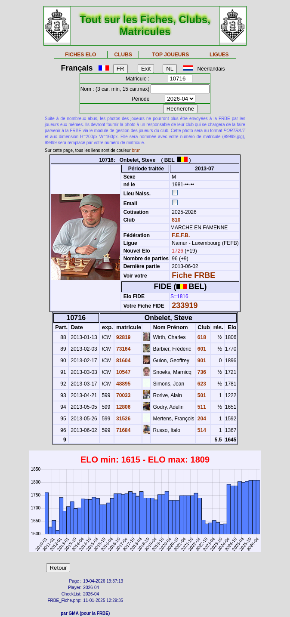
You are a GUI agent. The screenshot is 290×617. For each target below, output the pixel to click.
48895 (123, 384)
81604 (123, 361)
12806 (123, 407)
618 (201, 337)
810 (175, 220)
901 (201, 361)
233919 (184, 305)
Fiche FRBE (193, 275)
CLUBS (123, 55)
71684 (123, 430)
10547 (123, 372)
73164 (123, 349)
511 (201, 407)
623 (201, 384)
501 (201, 395)
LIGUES (219, 55)
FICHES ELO (80, 55)
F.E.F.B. (181, 235)
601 (201, 349)
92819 (123, 337)
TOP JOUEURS (170, 55)
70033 (123, 395)
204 (201, 419)
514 (201, 430)
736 (201, 372)
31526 (123, 419)
